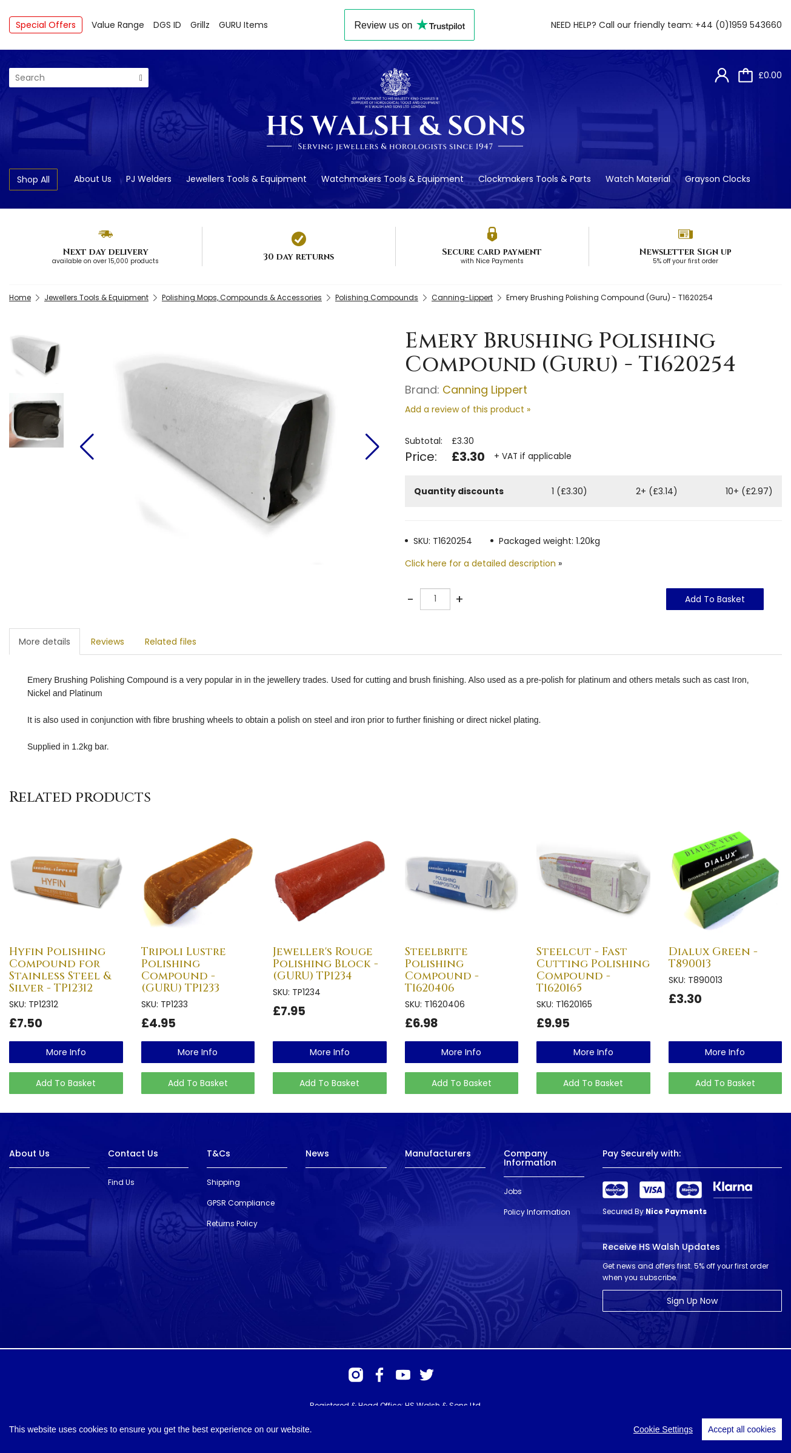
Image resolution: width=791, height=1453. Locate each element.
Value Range (118, 25)
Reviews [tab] (107, 642)
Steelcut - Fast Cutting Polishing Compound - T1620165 (593, 969)
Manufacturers (438, 1153)
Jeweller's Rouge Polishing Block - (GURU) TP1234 (325, 964)
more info (66, 1052)
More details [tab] (44, 642)
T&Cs (218, 1153)
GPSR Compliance (241, 1203)
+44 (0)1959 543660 (738, 25)
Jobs (513, 1191)
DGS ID (167, 25)
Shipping (223, 1182)
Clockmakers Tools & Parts (534, 179)
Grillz (200, 25)
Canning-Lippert (462, 297)
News (317, 1153)
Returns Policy (232, 1223)
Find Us (121, 1182)
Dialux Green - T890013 (713, 957)
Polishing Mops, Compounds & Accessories (242, 297)
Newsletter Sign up (685, 252)
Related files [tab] (170, 642)
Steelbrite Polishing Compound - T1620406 (442, 969)
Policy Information (537, 1212)
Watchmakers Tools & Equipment (392, 179)
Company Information (530, 1158)
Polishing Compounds (376, 297)
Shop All (33, 179)
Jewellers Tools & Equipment (246, 179)
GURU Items (243, 25)
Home (20, 297)
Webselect (188, 1428)
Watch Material (638, 179)
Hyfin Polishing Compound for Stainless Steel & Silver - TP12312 (60, 969)
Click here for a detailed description (480, 563)
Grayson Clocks (717, 179)
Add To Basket (715, 599)
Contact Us (133, 1153)
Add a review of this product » (467, 409)
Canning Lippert (484, 389)
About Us (93, 179)
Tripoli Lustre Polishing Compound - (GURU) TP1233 (183, 969)
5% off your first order (685, 261)
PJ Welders (149, 179)
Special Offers (46, 25)
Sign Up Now (692, 1301)
